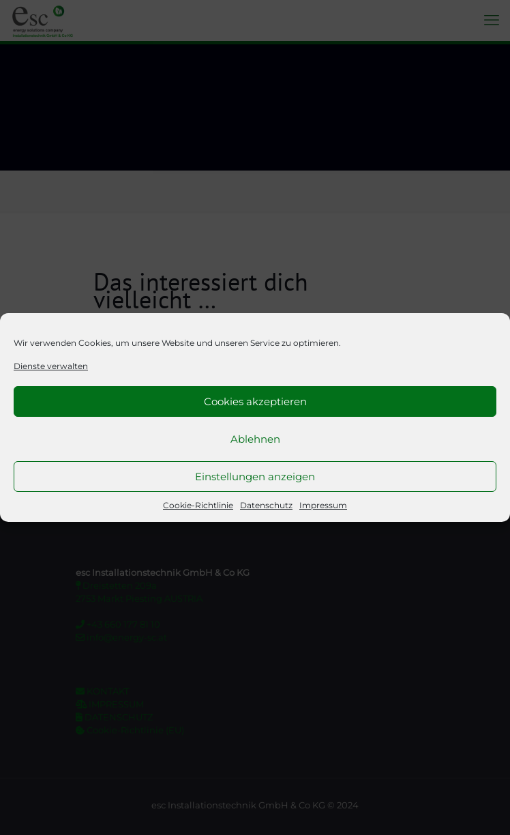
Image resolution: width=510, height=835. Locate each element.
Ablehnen (255, 439)
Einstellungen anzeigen (255, 476)
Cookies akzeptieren (255, 401)
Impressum (323, 505)
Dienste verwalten (51, 366)
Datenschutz (266, 505)
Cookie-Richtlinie (198, 505)
